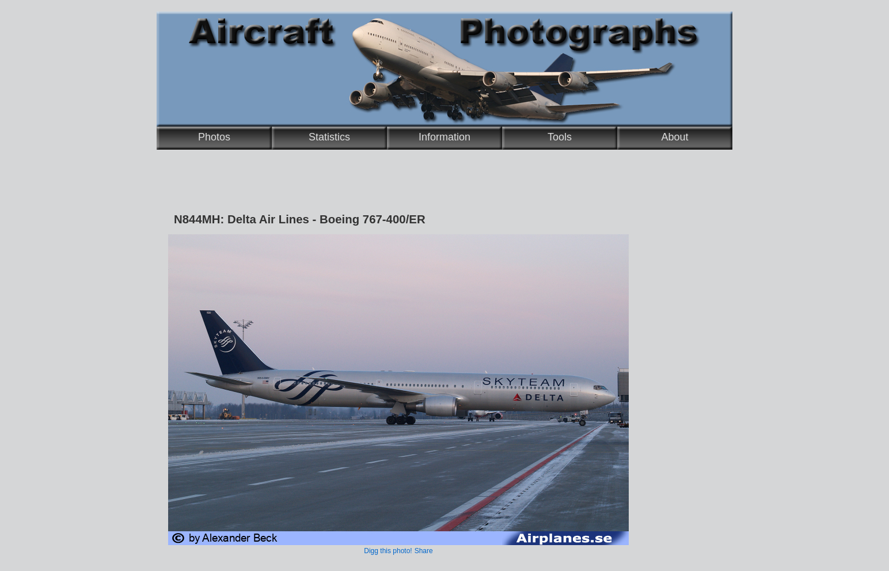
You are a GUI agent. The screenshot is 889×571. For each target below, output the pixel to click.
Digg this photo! (388, 551)
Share (424, 551)
